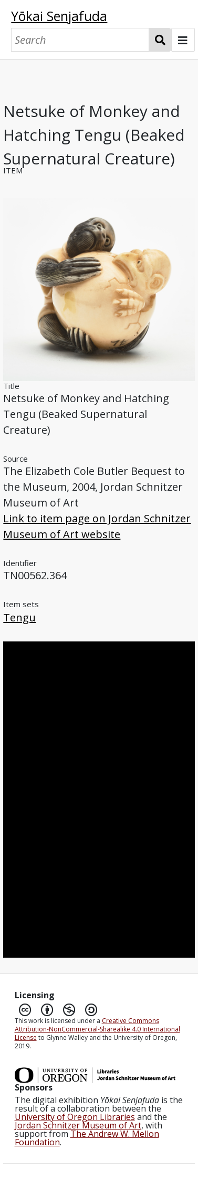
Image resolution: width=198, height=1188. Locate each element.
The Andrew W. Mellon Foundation (87, 1138)
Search (160, 40)
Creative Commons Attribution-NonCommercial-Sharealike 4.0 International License (97, 1029)
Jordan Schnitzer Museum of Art (78, 1125)
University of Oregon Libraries (75, 1117)
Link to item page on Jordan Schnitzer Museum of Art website (97, 526)
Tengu (19, 617)
